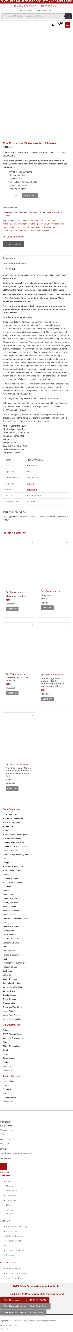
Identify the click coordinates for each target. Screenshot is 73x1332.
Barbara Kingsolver (54, 675)
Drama (6, 858)
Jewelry (6, 1050)
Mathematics (8, 931)
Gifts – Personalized (11, 1046)
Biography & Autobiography (30, 224)
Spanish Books (9, 995)
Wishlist (27, 11)
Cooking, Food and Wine (13, 842)
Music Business (9, 935)
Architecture (8, 826)
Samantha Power (22, 231)
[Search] (68, 16)
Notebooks (7, 1066)
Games (6, 891)
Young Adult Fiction (11, 1015)
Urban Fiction (9, 1011)
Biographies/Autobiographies (15, 834)
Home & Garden (10, 899)
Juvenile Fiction (9, 907)
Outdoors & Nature (11, 943)
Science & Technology (12, 987)
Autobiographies (10, 224)
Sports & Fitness (10, 979)
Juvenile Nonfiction (11, 911)
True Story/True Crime (12, 1007)
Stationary (7, 1062)
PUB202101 (8, 231)
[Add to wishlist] (13, 244)
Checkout (46, 11)
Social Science (9, 975)
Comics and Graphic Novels (15, 846)
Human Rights (9, 227)
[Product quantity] (10, 195)
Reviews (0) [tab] (9, 269)
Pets (5, 947)
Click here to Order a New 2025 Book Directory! (37, 1294)
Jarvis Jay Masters (19, 764)
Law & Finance (9, 915)
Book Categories (10, 814)
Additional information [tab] (14, 263)
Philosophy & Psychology (14, 963)
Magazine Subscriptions (13, 1038)
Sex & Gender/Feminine (41, 231)
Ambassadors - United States (21, 220)
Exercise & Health (10, 879)
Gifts (5, 1042)
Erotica (6, 875)
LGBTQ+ (6, 923)
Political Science (51, 227)
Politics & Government (12, 955)
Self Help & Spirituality (13, 983)
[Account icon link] (52, 24)
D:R (45, 224)
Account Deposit (26, 6)
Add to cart (30, 195)
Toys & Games (9, 1058)
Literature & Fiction (11, 927)
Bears (5, 1054)
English (30, 483)
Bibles (5, 830)
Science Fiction (9, 991)
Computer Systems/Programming (17, 854)
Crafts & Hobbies (10, 850)
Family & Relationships (13, 883)
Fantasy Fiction (9, 887)
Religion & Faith (10, 967)
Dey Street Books (56, 224)
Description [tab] (9, 258)
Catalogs (7, 1030)
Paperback (21, 227)
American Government (45, 220)
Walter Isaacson (53, 591)
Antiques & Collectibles (13, 818)
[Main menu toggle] (67, 25)
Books (42, 212)
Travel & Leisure (10, 999)
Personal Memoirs (35, 227)
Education (50, 6)
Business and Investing (13, 838)
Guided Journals (10, 895)
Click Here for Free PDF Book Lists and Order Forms (36, 1)
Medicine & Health (11, 939)
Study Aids (7, 971)
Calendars (7, 1070)
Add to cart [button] (12, 609)
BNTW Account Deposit (13, 1034)
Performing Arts (9, 951)
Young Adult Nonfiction (13, 1019)
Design (6, 863)
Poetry (5, 959)
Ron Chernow (16, 592)
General (49, 212)
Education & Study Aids (13, 866)
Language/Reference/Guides (15, 919)
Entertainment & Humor (13, 870)
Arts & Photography (11, 822)
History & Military (10, 903)
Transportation (9, 1003)
